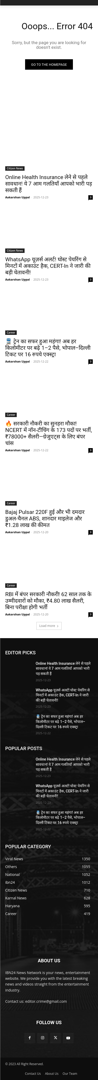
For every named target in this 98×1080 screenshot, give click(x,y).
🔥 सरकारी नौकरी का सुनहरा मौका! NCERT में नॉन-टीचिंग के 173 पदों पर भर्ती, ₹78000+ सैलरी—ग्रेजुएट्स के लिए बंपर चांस (48, 433)
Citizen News (15, 168)
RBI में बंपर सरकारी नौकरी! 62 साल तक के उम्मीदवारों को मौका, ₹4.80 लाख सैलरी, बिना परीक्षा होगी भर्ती (48, 600)
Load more (49, 626)
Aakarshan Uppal (17, 197)
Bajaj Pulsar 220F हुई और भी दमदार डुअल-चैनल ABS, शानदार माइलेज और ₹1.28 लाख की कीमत (45, 518)
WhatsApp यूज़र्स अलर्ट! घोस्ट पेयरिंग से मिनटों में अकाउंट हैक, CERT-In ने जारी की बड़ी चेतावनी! (47, 266)
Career (11, 332)
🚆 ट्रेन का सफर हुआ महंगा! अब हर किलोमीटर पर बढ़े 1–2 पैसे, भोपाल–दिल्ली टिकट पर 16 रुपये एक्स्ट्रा (47, 348)
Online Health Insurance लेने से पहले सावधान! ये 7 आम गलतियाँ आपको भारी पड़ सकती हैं (48, 183)
